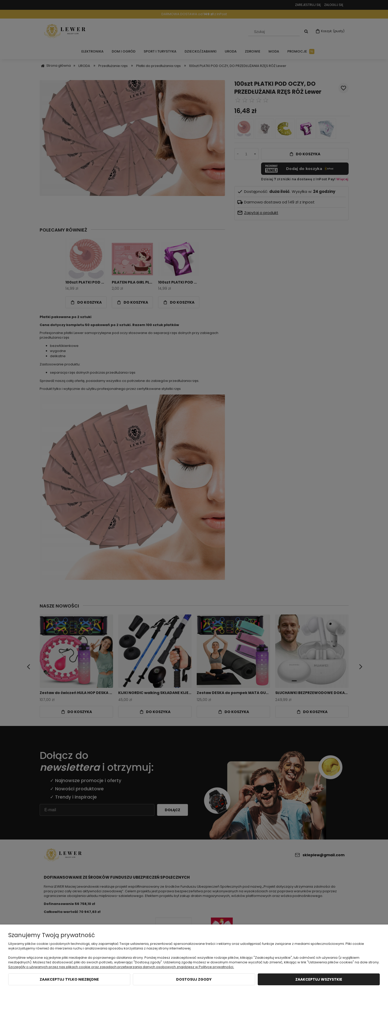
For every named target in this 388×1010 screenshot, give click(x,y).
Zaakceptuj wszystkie (318, 979)
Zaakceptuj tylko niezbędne (69, 979)
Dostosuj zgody (194, 979)
